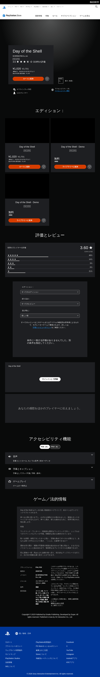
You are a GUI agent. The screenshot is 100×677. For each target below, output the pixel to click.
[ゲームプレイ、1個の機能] (50, 481)
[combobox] (50, 290)
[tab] (45, 444)
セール (54, 13)
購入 (52, 6)
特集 (47, 13)
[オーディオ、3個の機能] (50, 456)
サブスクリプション (68, 13)
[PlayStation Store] (12, 13)
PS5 (16, 6)
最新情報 (44, 6)
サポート (59, 6)
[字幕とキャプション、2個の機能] (50, 468)
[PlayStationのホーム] (4, 6)
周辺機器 (36, 6)
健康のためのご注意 (57, 601)
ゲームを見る (85, 13)
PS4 (21, 6)
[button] (62, 88)
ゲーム (9, 6)
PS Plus (28, 6)
